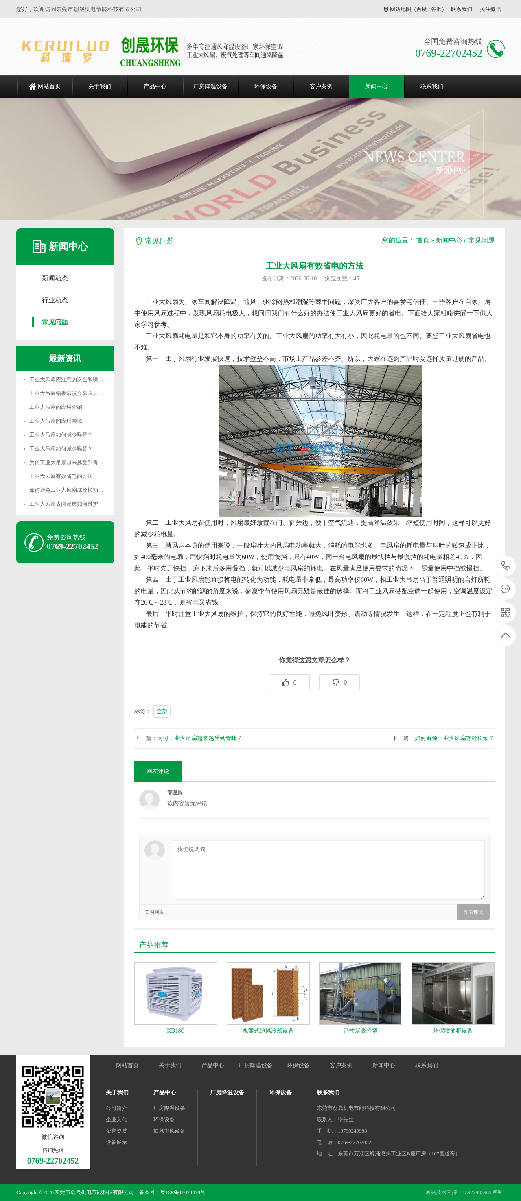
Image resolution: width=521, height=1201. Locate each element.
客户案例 (321, 86)
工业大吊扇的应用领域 (55, 421)
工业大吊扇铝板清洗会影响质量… (69, 393)
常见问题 (55, 322)
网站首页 (49, 86)
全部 (162, 711)
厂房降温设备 (210, 86)
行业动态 (55, 300)
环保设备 (265, 86)
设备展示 (116, 1142)
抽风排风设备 (169, 1131)
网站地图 (400, 9)
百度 (421, 9)
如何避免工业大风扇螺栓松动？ (455, 738)
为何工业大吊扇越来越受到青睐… (69, 462)
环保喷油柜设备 (453, 1031)
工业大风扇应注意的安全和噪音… (69, 379)
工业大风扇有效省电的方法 (61, 476)
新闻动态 (55, 278)
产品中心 (155, 86)
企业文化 (116, 1119)
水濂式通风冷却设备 (268, 1031)
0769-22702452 (506, 566)
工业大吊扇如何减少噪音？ (61, 435)
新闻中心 (376, 86)
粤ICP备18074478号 (183, 1192)
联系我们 (461, 9)
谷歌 (436, 9)
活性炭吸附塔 (361, 1031)
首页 (422, 240)
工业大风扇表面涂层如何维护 (63, 504)
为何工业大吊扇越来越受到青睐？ (200, 738)
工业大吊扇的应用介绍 (55, 407)
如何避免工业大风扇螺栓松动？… (69, 490)
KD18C (176, 1031)
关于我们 (99, 86)
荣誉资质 (116, 1131)
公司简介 (116, 1108)
